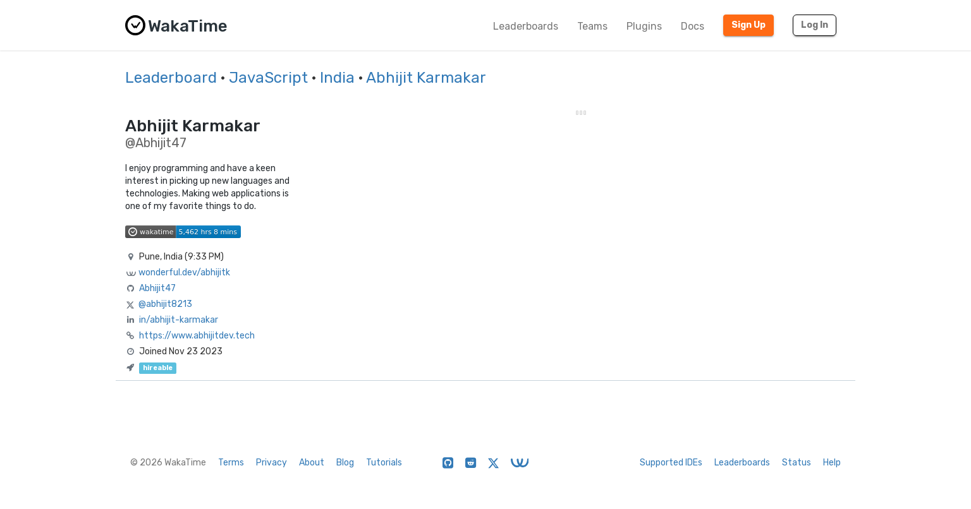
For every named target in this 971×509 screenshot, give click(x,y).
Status (796, 462)
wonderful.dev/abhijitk (184, 272)
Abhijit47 (157, 288)
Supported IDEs (671, 462)
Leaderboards (525, 26)
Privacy (271, 462)
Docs (692, 26)
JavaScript (268, 78)
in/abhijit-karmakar (178, 319)
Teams (592, 26)
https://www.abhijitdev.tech (197, 335)
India (337, 78)
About (311, 462)
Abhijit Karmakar (426, 78)
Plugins (644, 26)
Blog (345, 462)
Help (832, 462)
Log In (814, 25)
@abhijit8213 (165, 304)
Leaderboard (171, 78)
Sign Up (748, 25)
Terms (231, 462)
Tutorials (384, 462)
